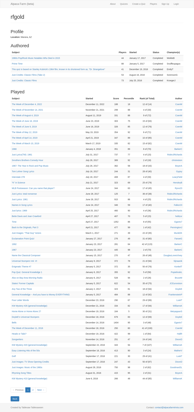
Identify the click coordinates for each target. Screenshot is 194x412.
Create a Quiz (138, 4)
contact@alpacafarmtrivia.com (169, 407)
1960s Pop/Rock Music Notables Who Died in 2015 (36, 58)
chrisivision (177, 160)
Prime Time (17, 63)
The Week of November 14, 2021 (27, 110)
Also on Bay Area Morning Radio (27, 278)
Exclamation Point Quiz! (23, 238)
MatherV (178, 350)
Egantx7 (178, 222)
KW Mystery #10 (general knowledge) (29, 378)
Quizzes (124, 4)
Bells (14, 322)
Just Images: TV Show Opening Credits (30, 362)
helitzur (178, 216)
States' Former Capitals (23, 283)
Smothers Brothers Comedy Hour (27, 160)
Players (153, 4)
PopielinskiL (176, 272)
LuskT (179, 300)
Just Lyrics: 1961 (20, 199)
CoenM (178, 104)
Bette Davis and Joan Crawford (26, 216)
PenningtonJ (176, 227)
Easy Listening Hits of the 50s (26, 350)
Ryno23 (178, 188)
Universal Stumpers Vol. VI (24, 261)
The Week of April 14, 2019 (24, 138)
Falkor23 (178, 205)
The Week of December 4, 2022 (27, 104)
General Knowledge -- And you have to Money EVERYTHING (41, 294)
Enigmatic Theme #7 (21, 266)
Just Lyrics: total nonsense (24, 194)
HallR (179, 334)
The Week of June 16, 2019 (25, 121)
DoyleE (178, 289)
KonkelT (178, 266)
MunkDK (178, 233)
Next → (40, 390)
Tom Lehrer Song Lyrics (23, 171)
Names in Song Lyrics (22, 205)
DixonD (178, 339)
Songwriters (17, 339)
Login (176, 4)
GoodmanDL (176, 367)
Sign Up (165, 4)
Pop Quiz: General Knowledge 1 (27, 272)
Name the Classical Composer (26, 255)
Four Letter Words (20, 300)
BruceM (178, 278)
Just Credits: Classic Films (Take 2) (28, 75)
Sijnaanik (178, 261)
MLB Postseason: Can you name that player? (33, 188)
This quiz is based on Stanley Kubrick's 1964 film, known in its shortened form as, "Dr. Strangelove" (58, 69)
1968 (14, 149)
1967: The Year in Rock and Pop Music (30, 166)
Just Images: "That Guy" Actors (26, 233)
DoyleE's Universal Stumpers (25, 317)
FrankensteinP (175, 294)
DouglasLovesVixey (173, 255)
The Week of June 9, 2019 (24, 126)
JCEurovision (176, 283)
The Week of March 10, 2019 (25, 143)
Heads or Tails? (19, 334)
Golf (14, 356)
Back (15, 399)
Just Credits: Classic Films (24, 80)
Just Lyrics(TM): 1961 (22, 154)
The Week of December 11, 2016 (27, 328)
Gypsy (179, 171)
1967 (14, 250)
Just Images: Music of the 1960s (27, 367)
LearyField (177, 177)
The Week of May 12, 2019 (24, 132)
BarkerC (178, 149)
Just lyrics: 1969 (19, 210)
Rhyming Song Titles (21, 373)
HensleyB (177, 182)
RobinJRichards (174, 154)
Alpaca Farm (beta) (22, 3)
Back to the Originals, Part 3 (25, 227)
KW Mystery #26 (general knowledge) (29, 306)
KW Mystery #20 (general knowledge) (29, 345)
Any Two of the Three (22, 289)
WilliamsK (177, 306)
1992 (14, 244)
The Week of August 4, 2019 (25, 115)
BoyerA (178, 166)
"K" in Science (18, 182)
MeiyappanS (176, 311)
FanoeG (178, 238)
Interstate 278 (18, 177)
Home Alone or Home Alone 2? (26, 311)
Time (14, 222)
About (113, 4)
